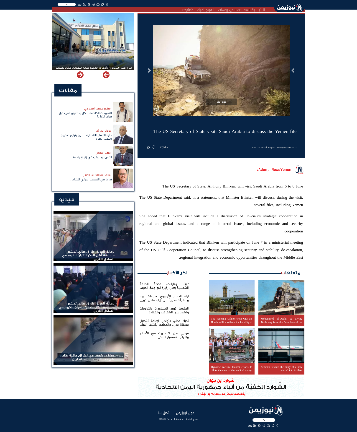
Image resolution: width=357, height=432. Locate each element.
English (187, 9)
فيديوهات (226, 9)
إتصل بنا (164, 412)
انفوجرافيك (205, 9)
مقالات (242, 9)
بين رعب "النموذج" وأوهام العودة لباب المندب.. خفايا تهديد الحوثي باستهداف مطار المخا (94, 69)
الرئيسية (258, 9)
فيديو (66, 199)
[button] (293, 70)
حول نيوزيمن (185, 412)
